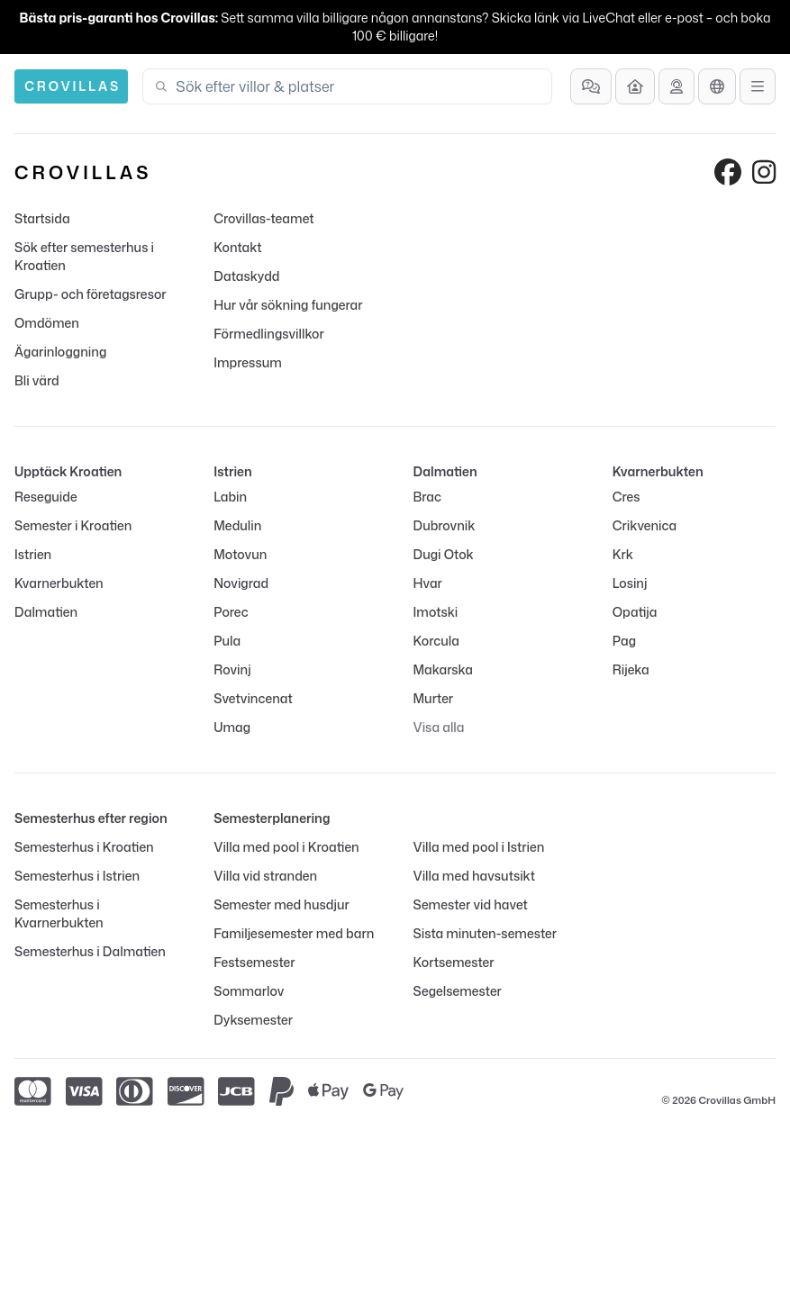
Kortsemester (454, 962)
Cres (626, 496)
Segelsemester (457, 990)
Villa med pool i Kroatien (286, 846)
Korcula (436, 640)
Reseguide (45, 496)
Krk (623, 554)
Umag (231, 727)
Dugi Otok (443, 554)
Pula (227, 640)
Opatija (635, 611)
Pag (624, 640)
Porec (230, 611)
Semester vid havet (470, 904)
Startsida (42, 218)
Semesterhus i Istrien (77, 875)
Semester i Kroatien (73, 525)
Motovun (240, 554)
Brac (427, 496)
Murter (433, 698)
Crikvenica (644, 525)
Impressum (247, 362)
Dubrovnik (444, 525)
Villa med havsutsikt (474, 875)
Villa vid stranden (265, 875)
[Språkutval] (717, 86)
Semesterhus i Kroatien (84, 846)
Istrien (32, 554)
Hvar (427, 583)
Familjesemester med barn (293, 933)
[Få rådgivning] (676, 86)
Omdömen (46, 322)
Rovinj (231, 669)
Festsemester (254, 962)
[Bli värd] (635, 86)
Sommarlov (248, 990)
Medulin (237, 525)
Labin (230, 496)
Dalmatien (45, 611)
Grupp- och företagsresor (90, 294)
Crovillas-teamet (263, 218)
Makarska (443, 669)
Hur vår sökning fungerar (287, 304)
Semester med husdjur (281, 904)
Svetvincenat (252, 698)
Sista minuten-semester (485, 933)
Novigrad (240, 583)
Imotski (436, 611)
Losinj (630, 583)
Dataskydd (246, 276)
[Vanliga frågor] (591, 86)
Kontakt (237, 247)
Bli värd (36, 380)
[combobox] (358, 86)
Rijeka (631, 669)
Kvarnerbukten (59, 583)
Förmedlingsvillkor (268, 333)
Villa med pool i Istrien (479, 846)
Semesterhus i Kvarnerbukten (59, 913)
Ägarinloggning (60, 351)
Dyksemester (253, 1019)
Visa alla (439, 727)
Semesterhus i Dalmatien (90, 951)
